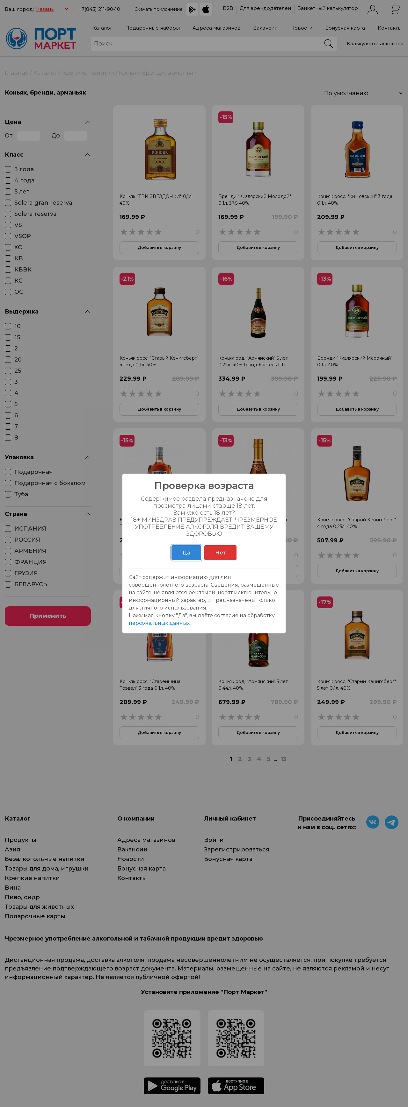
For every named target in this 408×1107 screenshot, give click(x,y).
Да (186, 552)
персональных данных (159, 623)
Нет (220, 552)
